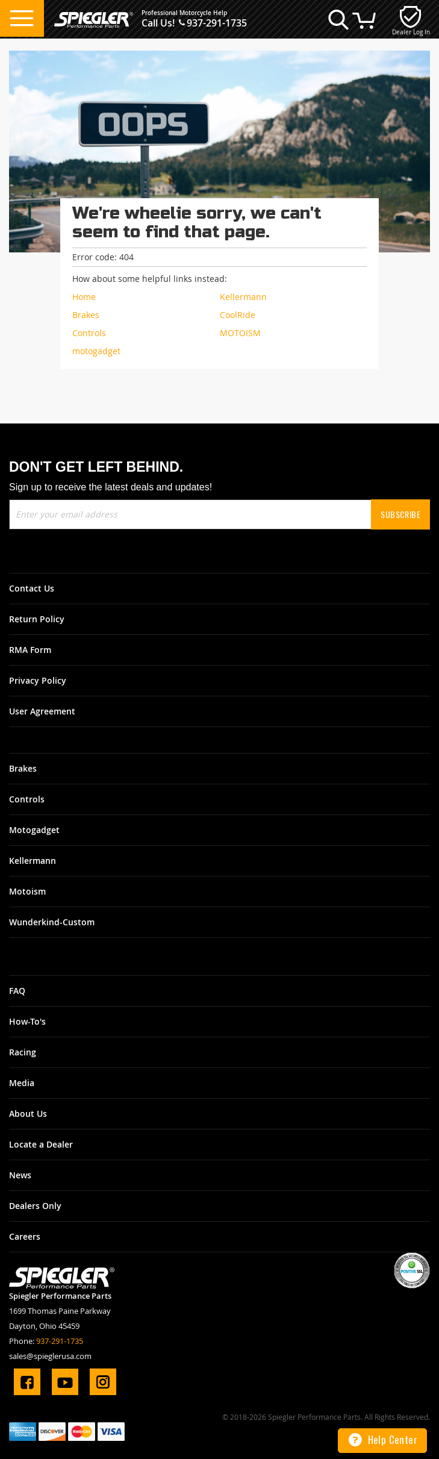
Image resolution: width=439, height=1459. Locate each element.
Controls (27, 799)
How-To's (27, 1021)
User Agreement (42, 711)
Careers (24, 1236)
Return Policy (36, 619)
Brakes (23, 768)
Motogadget (34, 830)
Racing (22, 1052)
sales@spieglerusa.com (50, 1356)
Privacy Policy (37, 680)
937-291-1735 (217, 23)
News (20, 1175)
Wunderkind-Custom (52, 922)
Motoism (27, 891)
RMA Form (30, 649)
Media (21, 1083)
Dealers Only (35, 1205)
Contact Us (31, 588)
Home (84, 296)
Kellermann (32, 860)
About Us (28, 1113)
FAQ (17, 990)
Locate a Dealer (41, 1144)
